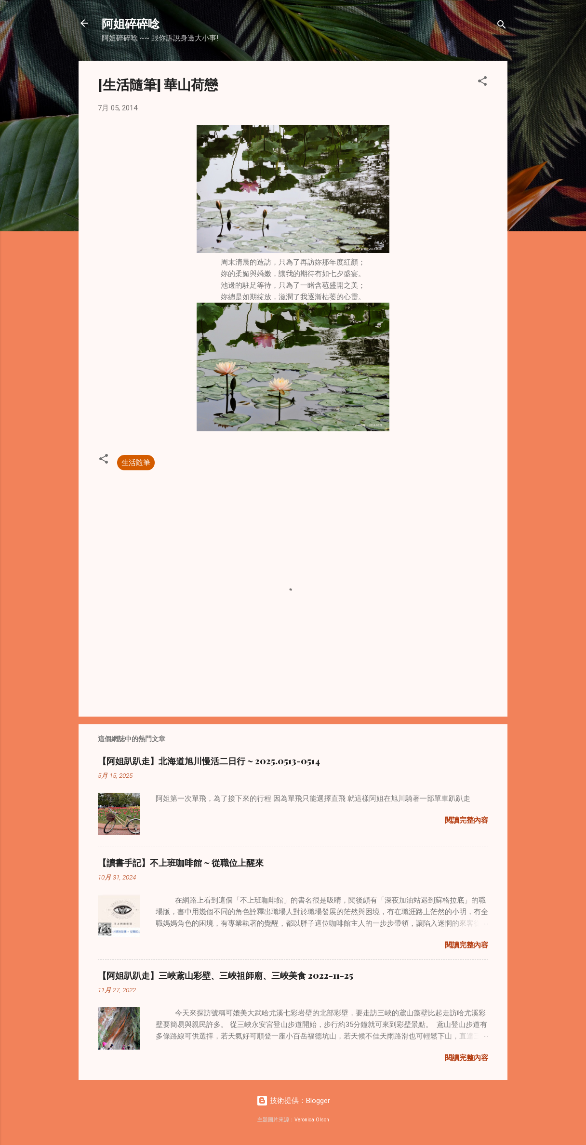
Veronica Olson (311, 1120)
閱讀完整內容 (466, 820)
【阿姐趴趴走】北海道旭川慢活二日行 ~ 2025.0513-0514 (209, 761)
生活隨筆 (135, 462)
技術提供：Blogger (293, 1100)
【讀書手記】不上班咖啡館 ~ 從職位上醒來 (181, 862)
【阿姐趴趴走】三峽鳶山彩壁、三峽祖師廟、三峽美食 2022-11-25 (225, 975)
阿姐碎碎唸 (131, 23)
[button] (482, 82)
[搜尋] (501, 26)
